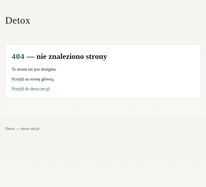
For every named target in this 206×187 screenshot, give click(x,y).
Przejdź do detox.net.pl (31, 88)
